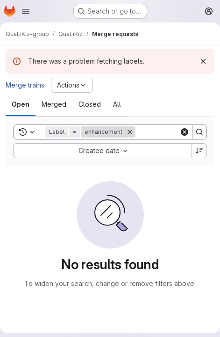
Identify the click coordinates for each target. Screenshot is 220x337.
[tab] (20, 104)
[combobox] (102, 150)
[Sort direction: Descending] (199, 150)
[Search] (199, 132)
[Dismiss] (203, 61)
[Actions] (72, 85)
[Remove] (129, 132)
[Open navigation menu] (25, 11)
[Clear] (184, 132)
